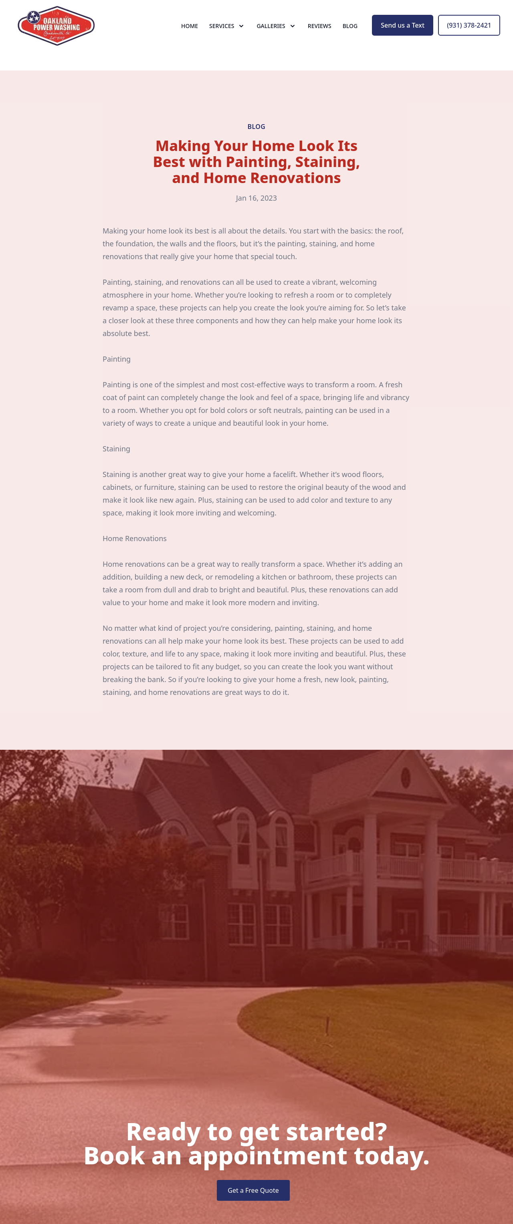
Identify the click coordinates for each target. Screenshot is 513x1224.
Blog (350, 36)
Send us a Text (402, 35)
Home (189, 36)
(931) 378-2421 (469, 35)
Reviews (319, 36)
